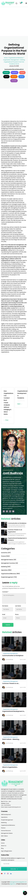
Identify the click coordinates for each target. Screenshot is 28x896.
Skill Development (6, 814)
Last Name (18, 606)
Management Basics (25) (8, 559)
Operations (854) (6, 570)
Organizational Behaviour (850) (10, 573)
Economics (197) (6, 552)
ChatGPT (6, 72)
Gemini (21, 76)
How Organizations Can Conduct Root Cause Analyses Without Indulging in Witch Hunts (8, 405)
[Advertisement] (14, 21)
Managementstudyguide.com (18, 882)
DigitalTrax (13, 884)
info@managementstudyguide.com (12, 807)
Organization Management (11, 60)
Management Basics (7, 833)
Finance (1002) (5, 556)
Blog (2, 848)
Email (3, 614)
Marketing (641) (5, 566)
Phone (17, 614)
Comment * (5, 592)
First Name (5, 606)
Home (5, 58)
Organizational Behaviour (16, 58)
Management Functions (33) (9, 563)
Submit (8, 625)
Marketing (4, 822)
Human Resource (6, 830)
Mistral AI (14, 76)
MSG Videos (4, 836)
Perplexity (14, 72)
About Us (3, 845)
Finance (3, 828)
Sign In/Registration (6, 851)
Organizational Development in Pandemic (22, 397)
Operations (4, 817)
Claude (22, 72)
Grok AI (6, 76)
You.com (14, 80)
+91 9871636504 (7, 805)
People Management (7, 820)
